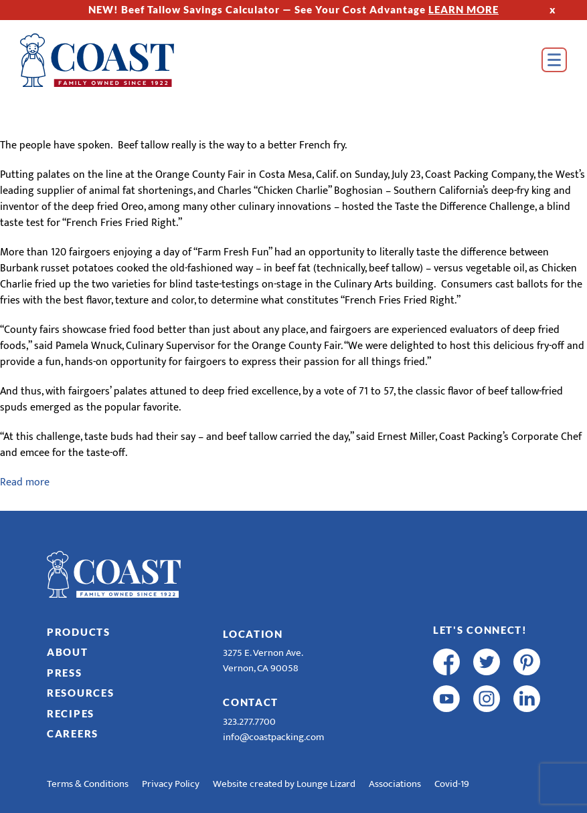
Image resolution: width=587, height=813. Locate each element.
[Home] (97, 60)
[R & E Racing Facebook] (446, 735)
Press (64, 673)
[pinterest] (526, 662)
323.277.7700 (249, 721)
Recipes (70, 713)
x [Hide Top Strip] (553, 9)
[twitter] (486, 662)
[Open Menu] (554, 59)
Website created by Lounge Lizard (284, 784)
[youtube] (446, 698)
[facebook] (446, 662)
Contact (250, 702)
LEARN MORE (463, 9)
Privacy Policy (170, 784)
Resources (80, 693)
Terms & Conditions (88, 784)
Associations (395, 784)
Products (78, 632)
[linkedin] (526, 698)
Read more (25, 482)
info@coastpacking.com (273, 737)
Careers (72, 733)
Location (253, 634)
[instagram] (486, 698)
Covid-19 (451, 784)
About (67, 652)
